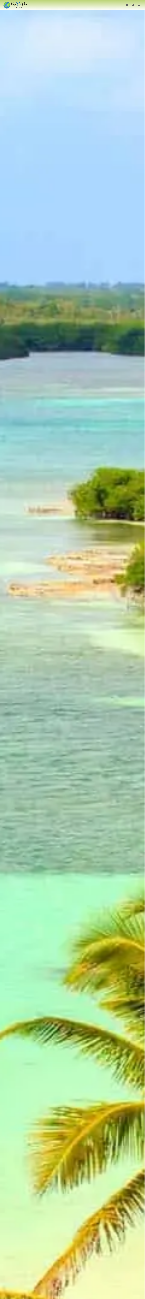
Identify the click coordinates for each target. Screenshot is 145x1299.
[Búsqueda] (133, 5)
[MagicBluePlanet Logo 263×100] (16, 1)
